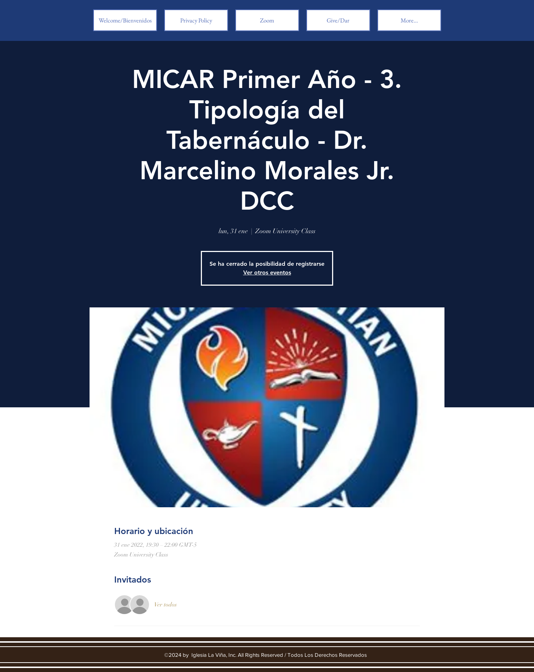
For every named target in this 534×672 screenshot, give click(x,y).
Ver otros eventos (267, 272)
